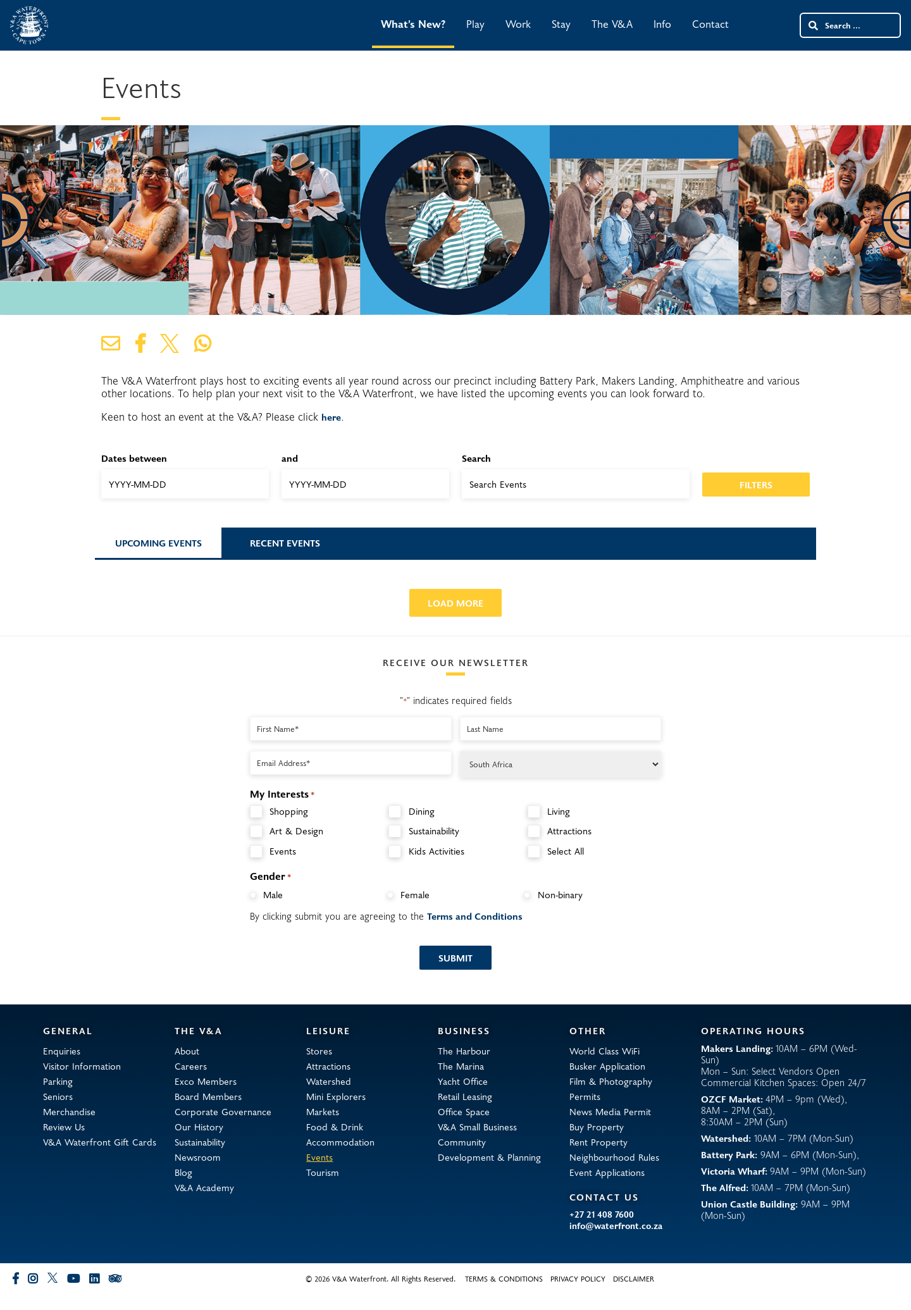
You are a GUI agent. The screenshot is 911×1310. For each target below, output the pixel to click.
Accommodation (340, 1141)
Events (283, 851)
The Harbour (464, 1050)
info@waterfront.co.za (615, 1226)
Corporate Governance (223, 1111)
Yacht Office (463, 1081)
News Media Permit (610, 1111)
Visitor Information (82, 1066)
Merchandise (69, 1111)
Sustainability (434, 831)
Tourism (322, 1172)
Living (558, 811)
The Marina (461, 1066)
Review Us (64, 1126)
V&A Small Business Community (477, 1134)
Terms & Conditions (504, 1278)
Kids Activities (436, 851)
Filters (756, 484)
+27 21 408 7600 (601, 1214)
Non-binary (560, 894)
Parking (58, 1081)
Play (475, 23)
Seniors (58, 1096)
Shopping (289, 811)
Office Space (464, 1111)
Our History (199, 1126)
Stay (561, 23)
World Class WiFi (604, 1050)
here (331, 417)
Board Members (208, 1096)
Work (518, 23)
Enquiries (61, 1050)
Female (415, 894)
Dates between (134, 458)
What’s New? (413, 23)
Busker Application (607, 1066)
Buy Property (596, 1126)
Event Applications (607, 1172)
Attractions (569, 831)
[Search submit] (812, 25)
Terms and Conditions (475, 916)
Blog (183, 1172)
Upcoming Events (158, 542)
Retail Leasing (465, 1096)
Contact (710, 23)
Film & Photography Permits (610, 1089)
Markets (322, 1111)
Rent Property (598, 1141)
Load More (455, 602)
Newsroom (198, 1157)
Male (273, 894)
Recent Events (285, 542)
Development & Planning (489, 1157)
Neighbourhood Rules (614, 1157)
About (187, 1050)
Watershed (328, 1081)
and (290, 458)
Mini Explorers (336, 1096)
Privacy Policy (577, 1278)
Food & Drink (334, 1126)
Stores (319, 1050)
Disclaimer (633, 1278)
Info (662, 23)
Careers (191, 1066)
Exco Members (206, 1081)
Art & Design (296, 831)
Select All (565, 851)
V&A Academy (204, 1187)
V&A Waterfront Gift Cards (99, 1141)
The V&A (612, 23)
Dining (422, 811)
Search (476, 458)
